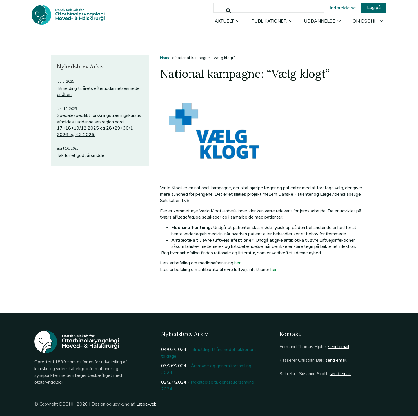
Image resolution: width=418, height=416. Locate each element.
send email (338, 347)
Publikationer (272, 21)
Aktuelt (227, 21)
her (237, 263)
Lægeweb (146, 404)
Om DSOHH (368, 21)
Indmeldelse (343, 8)
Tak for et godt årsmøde (80, 155)
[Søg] (228, 10)
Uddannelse (322, 21)
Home (165, 58)
